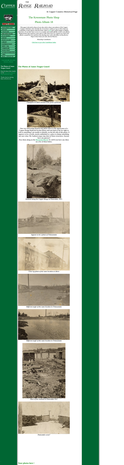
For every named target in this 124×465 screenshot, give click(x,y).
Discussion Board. (42, 140)
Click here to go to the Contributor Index (44, 42)
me (50, 30)
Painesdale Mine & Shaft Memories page (8, 73)
